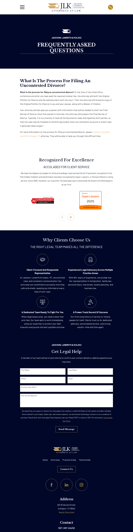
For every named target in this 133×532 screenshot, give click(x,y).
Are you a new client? (29, 387)
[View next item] (71, 217)
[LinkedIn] (66, 485)
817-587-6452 (66, 528)
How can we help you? (29, 396)
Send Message (66, 429)
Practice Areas (69, 460)
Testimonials (84, 460)
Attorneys (55, 460)
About (45, 460)
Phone (23, 379)
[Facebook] (51, 485)
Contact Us (66, 469)
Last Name (73, 370)
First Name (25, 370)
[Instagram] (81, 485)
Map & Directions (66, 512)
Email (71, 379)
